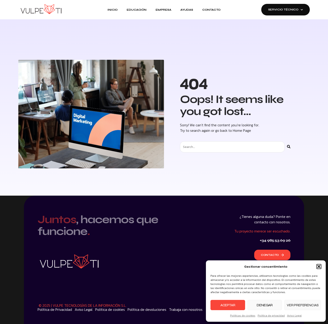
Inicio (113, 9)
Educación (136, 9)
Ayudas (186, 9)
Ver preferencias (303, 305)
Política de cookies (110, 309)
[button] (319, 266)
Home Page (242, 130)
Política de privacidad (271, 316)
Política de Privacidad (55, 309)
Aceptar (227, 305)
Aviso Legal (294, 316)
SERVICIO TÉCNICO (285, 9)
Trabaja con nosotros (185, 309)
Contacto (211, 9)
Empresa (163, 9)
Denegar (265, 305)
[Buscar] (289, 146)
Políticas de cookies (242, 316)
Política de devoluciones (147, 309)
